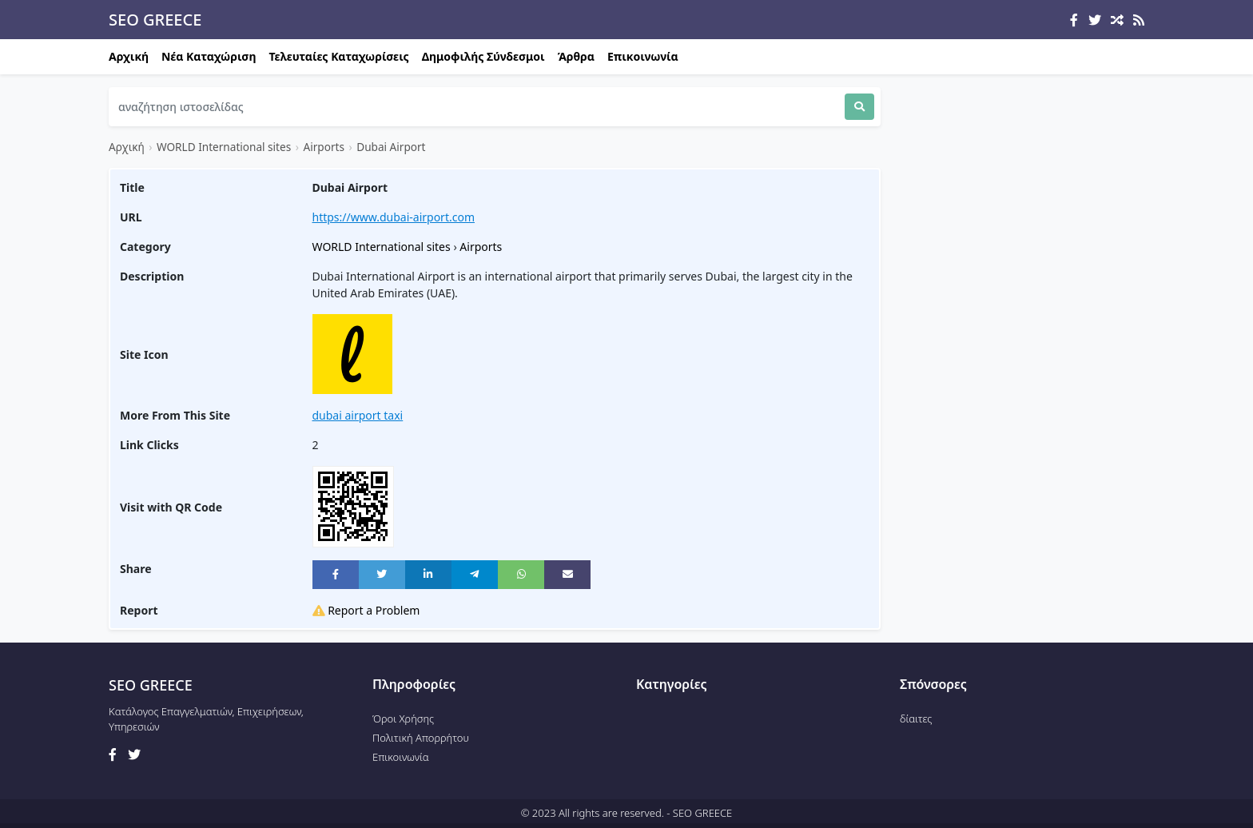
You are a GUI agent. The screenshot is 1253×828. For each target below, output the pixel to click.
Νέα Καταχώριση (208, 56)
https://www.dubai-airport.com (393, 217)
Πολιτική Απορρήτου (420, 737)
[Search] (476, 107)
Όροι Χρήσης (403, 718)
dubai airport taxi (358, 415)
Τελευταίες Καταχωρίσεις (339, 56)
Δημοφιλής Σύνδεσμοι (483, 56)
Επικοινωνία (642, 56)
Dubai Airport (390, 146)
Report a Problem (366, 610)
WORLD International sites (224, 146)
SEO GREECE (155, 19)
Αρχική (129, 56)
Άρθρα (576, 56)
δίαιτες (916, 718)
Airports (324, 146)
